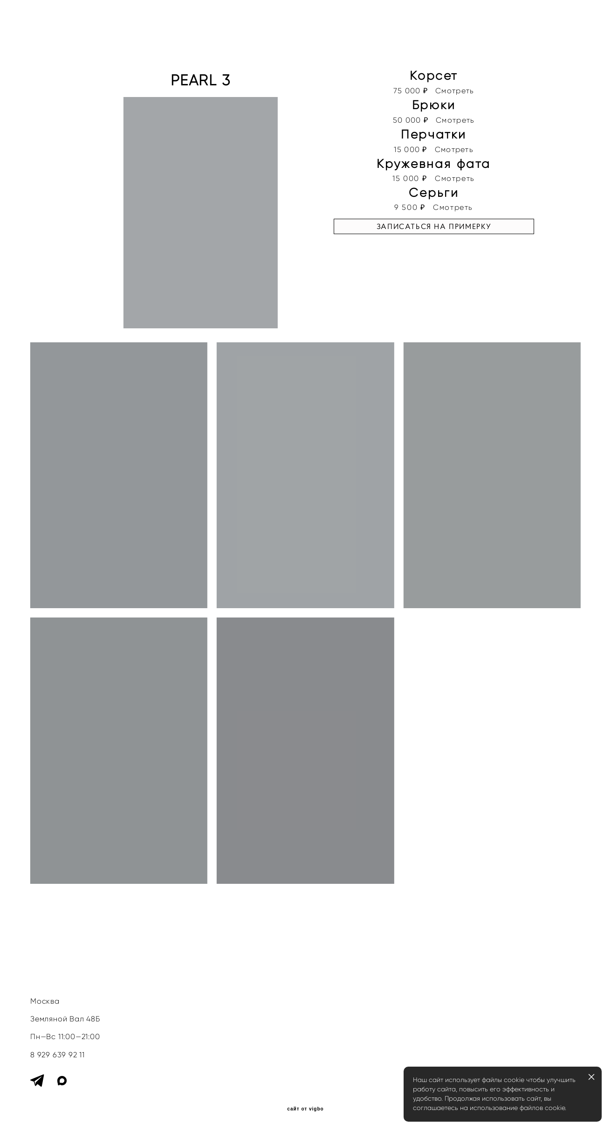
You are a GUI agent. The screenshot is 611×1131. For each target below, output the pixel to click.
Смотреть (454, 91)
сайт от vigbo (305, 1109)
